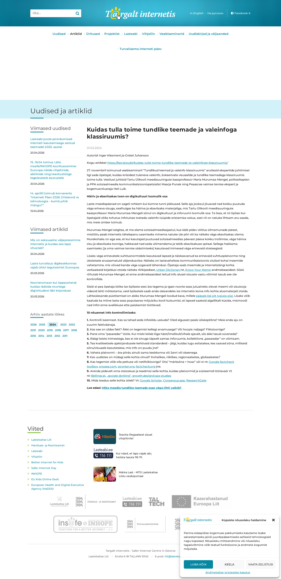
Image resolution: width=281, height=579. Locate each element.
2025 (42, 324)
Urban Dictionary (168, 270)
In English (197, 13)
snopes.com (108, 366)
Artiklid (76, 34)
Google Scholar (151, 380)
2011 (64, 336)
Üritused (93, 34)
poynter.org (126, 366)
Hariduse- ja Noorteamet (48, 445)
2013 (49, 336)
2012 (57, 336)
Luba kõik (198, 564)
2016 (74, 330)
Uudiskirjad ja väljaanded (208, 34)
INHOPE (36, 473)
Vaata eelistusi (260, 564)
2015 (33, 336)
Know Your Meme (198, 270)
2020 (41, 330)
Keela (229, 564)
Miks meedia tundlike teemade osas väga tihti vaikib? (142, 388)
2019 (50, 330)
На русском (215, 13)
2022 (72, 324)
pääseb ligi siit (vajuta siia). (215, 296)
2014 (41, 336)
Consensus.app (174, 380)
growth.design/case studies (151, 376)
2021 (33, 330)
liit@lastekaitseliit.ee (179, 556)
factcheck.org (145, 366)
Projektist (112, 34)
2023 (63, 324)
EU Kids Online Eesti (45, 479)
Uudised (59, 34)
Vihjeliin (148, 34)
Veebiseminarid (172, 34)
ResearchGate (196, 380)
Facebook (241, 13)
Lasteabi (130, 34)
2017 (66, 330)
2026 (33, 324)
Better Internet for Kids (47, 462)
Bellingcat (98, 376)
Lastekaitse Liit (41, 439)
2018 (58, 330)
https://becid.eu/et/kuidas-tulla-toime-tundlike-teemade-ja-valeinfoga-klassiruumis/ (167, 163)
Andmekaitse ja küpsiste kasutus (227, 572)
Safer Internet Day (43, 468)
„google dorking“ (119, 376)
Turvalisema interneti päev (141, 49)
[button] (273, 520)
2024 (52, 324)
